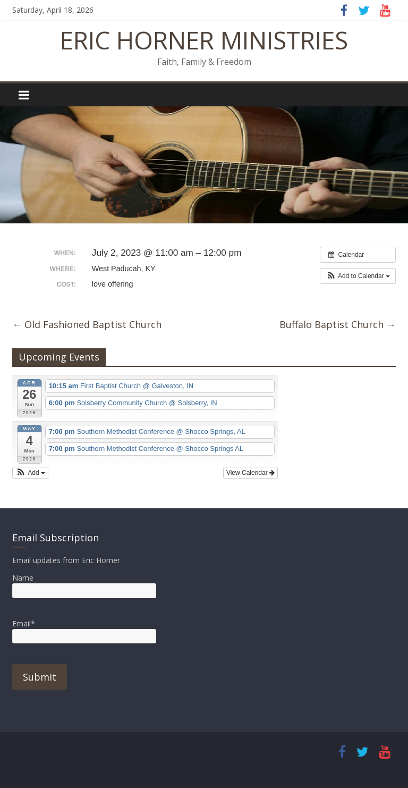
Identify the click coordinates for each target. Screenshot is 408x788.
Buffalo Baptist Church (337, 324)
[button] (357, 276)
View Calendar (250, 472)
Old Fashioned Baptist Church (87, 324)
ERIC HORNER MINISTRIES (204, 39)
